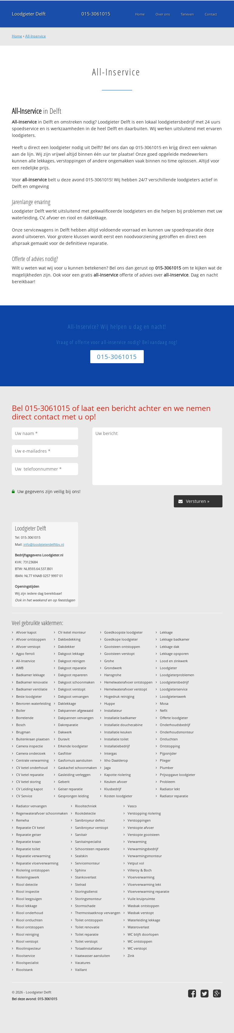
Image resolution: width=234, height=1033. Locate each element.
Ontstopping (170, 746)
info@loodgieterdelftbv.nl (43, 544)
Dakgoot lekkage (71, 653)
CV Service (24, 796)
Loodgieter (168, 668)
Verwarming (137, 841)
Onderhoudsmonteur (177, 732)
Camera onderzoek (31, 753)
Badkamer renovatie (32, 682)
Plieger (165, 760)
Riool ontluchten (29, 920)
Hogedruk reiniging (119, 696)
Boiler (20, 710)
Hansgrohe (112, 675)
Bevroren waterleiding (33, 703)
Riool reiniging (27, 934)
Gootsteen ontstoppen (122, 646)
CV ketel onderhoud (32, 767)
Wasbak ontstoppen (143, 905)
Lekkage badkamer (174, 639)
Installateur (113, 710)
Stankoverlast (85, 877)
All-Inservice (35, 36)
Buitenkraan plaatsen (33, 739)
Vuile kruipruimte (141, 898)
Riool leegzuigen (29, 898)
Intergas (110, 753)
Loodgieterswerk (173, 696)
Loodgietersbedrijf (174, 682)
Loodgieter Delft (29, 14)
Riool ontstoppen (30, 927)
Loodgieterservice (174, 689)
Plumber (166, 767)
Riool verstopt (27, 941)
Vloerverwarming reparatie (148, 891)
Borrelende (24, 717)
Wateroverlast (138, 927)
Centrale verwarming (32, 760)
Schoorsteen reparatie (92, 849)
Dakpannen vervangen (76, 717)
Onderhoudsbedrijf (175, 724)
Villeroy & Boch (140, 870)
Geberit (64, 781)
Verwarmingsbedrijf (143, 849)
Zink (131, 955)
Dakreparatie (68, 724)
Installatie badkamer (120, 717)
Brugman (23, 732)
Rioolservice (25, 955)
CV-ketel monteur (72, 632)
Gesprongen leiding (73, 796)
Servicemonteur (87, 863)
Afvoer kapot (26, 632)
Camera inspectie (29, 746)
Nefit (163, 710)
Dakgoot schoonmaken (76, 682)
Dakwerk (65, 732)
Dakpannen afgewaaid (75, 710)
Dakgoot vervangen (73, 696)
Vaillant (81, 969)
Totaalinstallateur (88, 948)
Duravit (64, 739)
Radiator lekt (170, 789)
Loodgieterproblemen (177, 675)
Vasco (132, 806)
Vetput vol (136, 863)
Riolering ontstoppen (33, 870)
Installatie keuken (118, 732)
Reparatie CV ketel (30, 827)
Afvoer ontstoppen (31, 639)
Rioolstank (24, 969)
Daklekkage (67, 703)
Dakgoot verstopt (71, 689)
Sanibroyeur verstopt (91, 827)
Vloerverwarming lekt (144, 884)
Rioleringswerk (27, 877)
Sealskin (81, 856)
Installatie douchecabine (123, 724)
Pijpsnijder (168, 753)
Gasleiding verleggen (74, 774)
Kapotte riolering (117, 774)
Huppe (109, 703)
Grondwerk (113, 668)
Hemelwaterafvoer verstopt (125, 689)
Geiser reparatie (70, 789)
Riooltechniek (86, 806)
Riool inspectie (27, 891)
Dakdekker (66, 646)
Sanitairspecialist (88, 841)
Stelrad (80, 884)
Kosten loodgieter (118, 796)
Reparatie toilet (28, 849)
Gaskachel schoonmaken (77, 767)
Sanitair (81, 834)
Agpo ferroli (25, 653)
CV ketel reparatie (30, 774)
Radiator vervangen (31, 806)
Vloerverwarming (141, 877)
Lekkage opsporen (174, 653)
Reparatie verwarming (33, 856)
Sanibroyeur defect (90, 820)
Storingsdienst (86, 891)
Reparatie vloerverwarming (37, 863)
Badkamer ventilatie (31, 689)
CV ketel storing (28, 781)
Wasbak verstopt (141, 912)
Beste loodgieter (29, 696)
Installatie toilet (116, 739)
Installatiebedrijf (117, 746)
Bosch (21, 724)
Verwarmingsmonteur (145, 856)
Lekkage (166, 632)
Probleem (167, 781)
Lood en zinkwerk (174, 661)
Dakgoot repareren (73, 675)
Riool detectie (27, 884)
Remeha (22, 820)
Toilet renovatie (87, 927)
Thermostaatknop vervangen (97, 912)
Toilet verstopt (86, 941)
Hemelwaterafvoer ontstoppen (128, 682)
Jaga (107, 767)
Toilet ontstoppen (89, 920)
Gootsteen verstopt (119, 653)
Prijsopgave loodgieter (177, 774)
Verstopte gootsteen (144, 834)
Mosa (164, 703)
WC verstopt (137, 948)
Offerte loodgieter (174, 717)
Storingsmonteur (88, 898)
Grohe (109, 661)
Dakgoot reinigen (71, 661)
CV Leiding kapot (29, 789)
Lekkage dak (169, 646)
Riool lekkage (26, 905)
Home (17, 36)
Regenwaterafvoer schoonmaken (42, 813)
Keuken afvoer (115, 781)
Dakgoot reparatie (72, 668)
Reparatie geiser (28, 834)
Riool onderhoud (29, 912)
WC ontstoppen (140, 941)
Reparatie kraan (28, 841)
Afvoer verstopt (28, 646)
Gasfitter (64, 753)
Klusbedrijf (112, 789)
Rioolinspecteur (28, 948)
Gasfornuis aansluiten (75, 760)
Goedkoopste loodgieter (123, 632)
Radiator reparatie (174, 796)
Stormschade (85, 905)
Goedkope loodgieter (121, 639)
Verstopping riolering (144, 813)
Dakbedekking (69, 639)
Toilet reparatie (86, 934)
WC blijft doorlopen (143, 934)
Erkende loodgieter (73, 746)
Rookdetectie (85, 813)
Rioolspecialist (27, 962)
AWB (19, 668)
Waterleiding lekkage (144, 920)
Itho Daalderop (116, 760)
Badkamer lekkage (30, 675)
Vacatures (82, 962)
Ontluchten (169, 739)
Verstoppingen (139, 820)
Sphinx (80, 870)
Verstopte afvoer (141, 827)
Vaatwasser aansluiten (92, 955)
